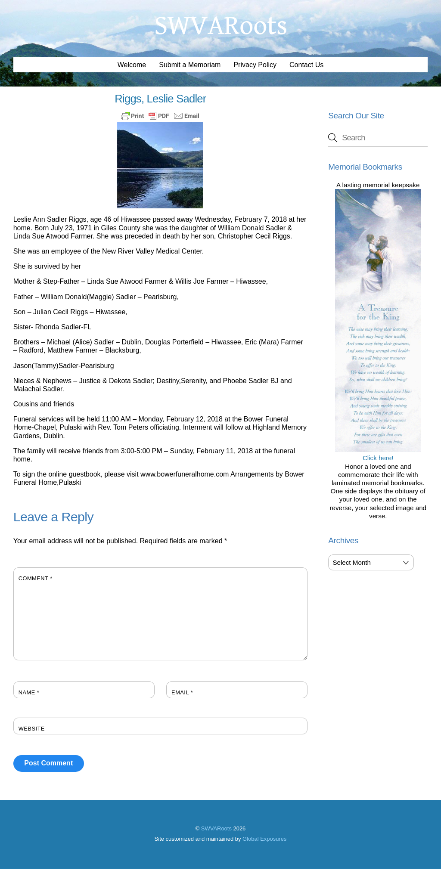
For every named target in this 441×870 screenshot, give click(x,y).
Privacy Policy (254, 66)
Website (32, 729)
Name (29, 693)
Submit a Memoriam (189, 66)
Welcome (132, 66)
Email (182, 693)
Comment (36, 579)
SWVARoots (216, 830)
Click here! (378, 455)
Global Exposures (264, 839)
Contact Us (306, 66)
